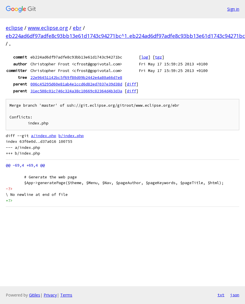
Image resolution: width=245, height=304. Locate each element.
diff (131, 84)
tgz (158, 57)
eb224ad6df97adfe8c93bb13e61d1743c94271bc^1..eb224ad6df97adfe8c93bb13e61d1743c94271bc (125, 35)
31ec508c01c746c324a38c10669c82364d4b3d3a (76, 90)
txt (220, 294)
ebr (77, 27)
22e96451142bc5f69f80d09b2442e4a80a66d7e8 (76, 77)
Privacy (50, 295)
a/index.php (43, 135)
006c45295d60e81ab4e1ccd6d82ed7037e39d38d (76, 84)
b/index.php (71, 135)
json (234, 294)
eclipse (14, 27)
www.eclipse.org (48, 27)
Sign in (233, 9)
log (144, 57)
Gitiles (34, 295)
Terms (66, 295)
